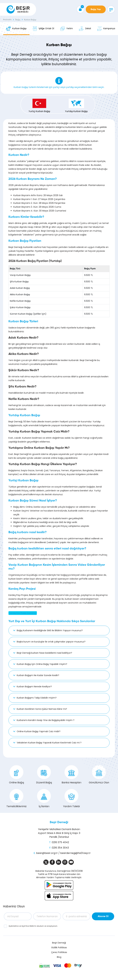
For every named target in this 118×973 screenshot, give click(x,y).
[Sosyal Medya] (46, 862)
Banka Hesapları (71, 774)
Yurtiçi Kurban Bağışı (39, 104)
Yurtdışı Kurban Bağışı (76, 104)
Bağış (17, 20)
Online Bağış (16, 774)
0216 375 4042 (60, 842)
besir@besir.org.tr (47, 853)
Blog (59, 957)
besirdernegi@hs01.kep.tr (75, 853)
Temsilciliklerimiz (16, 798)
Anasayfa (7, 20)
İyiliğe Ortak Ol (43, 28)
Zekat (85, 28)
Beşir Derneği (59, 822)
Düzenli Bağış (44, 774)
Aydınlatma (14, 926)
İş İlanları (44, 798)
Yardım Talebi (71, 798)
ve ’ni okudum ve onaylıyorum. (33, 926)
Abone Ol (103, 916)
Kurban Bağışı (30, 20)
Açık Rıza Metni (28, 926)
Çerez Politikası (59, 952)
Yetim (66, 28)
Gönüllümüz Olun (99, 774)
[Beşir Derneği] (18, 9)
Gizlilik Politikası (59, 947)
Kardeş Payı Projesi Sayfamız (22, 613)
